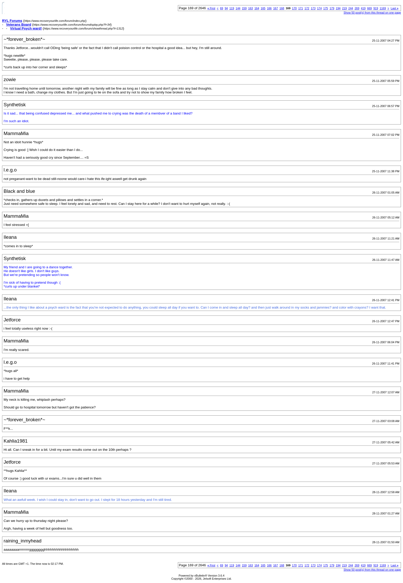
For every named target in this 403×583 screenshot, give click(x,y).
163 (250, 8)
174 (319, 8)
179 (331, 8)
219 (344, 8)
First (211, 8)
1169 (383, 8)
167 (275, 8)
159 (244, 8)
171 (300, 8)
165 (263, 8)
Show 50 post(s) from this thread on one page (372, 12)
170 (294, 8)
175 (325, 8)
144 (238, 8)
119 (231, 8)
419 (363, 8)
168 (281, 8)
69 (221, 8)
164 (256, 8)
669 (369, 8)
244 (350, 8)
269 (357, 8)
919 (375, 8)
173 (313, 8)
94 (226, 8)
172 (307, 8)
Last (394, 8)
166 (269, 8)
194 (338, 8)
